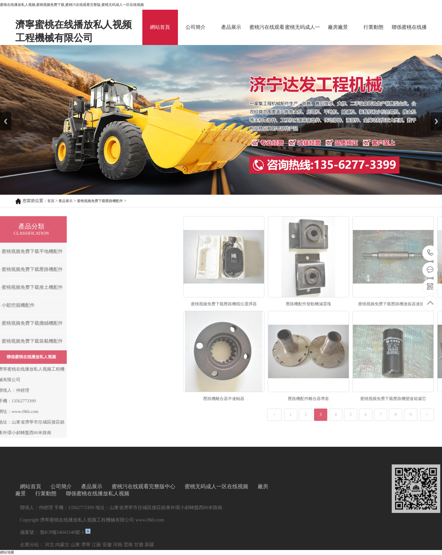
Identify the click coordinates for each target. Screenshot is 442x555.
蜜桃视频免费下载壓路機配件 (100, 201)
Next (434, 114)
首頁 (50, 201)
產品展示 (231, 27)
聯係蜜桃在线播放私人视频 (409, 34)
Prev (3, 114)
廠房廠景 (338, 27)
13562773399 (430, 252)
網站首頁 (160, 27)
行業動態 (373, 27)
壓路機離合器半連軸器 (342, 398)
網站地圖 (7, 552)
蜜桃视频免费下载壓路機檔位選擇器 (343, 304)
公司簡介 (196, 27)
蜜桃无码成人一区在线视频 (302, 34)
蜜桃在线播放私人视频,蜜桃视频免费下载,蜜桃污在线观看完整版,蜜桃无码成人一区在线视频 (72, 5)
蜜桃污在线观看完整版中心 (266, 34)
